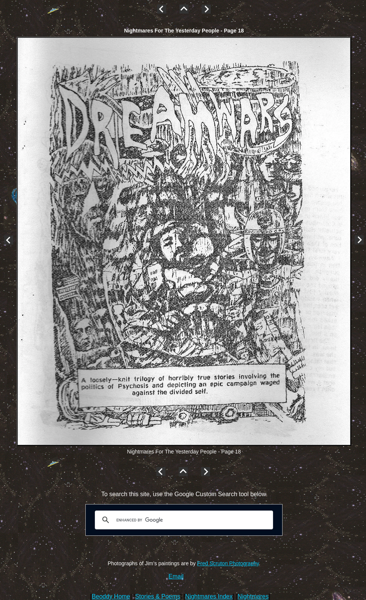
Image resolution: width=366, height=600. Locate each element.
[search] (182, 519)
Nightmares (253, 596)
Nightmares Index (208, 596)
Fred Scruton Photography (228, 563)
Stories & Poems (157, 596)
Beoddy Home (111, 596)
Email (176, 576)
